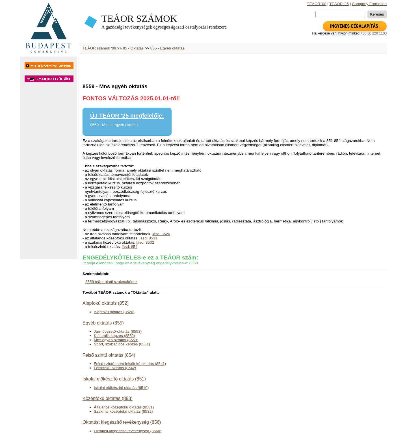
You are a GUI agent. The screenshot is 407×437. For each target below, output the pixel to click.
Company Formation (369, 4)
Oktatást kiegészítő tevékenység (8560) (127, 431)
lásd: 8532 (145, 242)
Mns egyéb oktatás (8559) (116, 340)
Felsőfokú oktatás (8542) (115, 368)
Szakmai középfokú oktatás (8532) (123, 411)
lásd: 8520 (161, 234)
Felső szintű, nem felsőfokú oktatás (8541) (130, 364)
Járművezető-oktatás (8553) (118, 331)
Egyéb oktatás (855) (103, 322)
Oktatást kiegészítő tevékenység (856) (122, 422)
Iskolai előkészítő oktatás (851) (114, 378)
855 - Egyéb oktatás (167, 48)
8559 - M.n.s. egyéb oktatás (114, 125)
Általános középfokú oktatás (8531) (124, 407)
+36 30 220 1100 (374, 33)
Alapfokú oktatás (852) (106, 303)
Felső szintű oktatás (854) (109, 355)
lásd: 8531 (148, 238)
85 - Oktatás (133, 48)
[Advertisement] (48, 173)
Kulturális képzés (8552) (114, 336)
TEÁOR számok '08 (99, 48)
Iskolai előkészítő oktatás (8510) (121, 388)
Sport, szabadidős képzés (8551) (122, 344)
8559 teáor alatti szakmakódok (111, 282)
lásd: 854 (129, 247)
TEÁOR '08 (316, 4)
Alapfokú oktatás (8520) (114, 312)
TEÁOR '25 (338, 4)
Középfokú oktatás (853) (108, 398)
